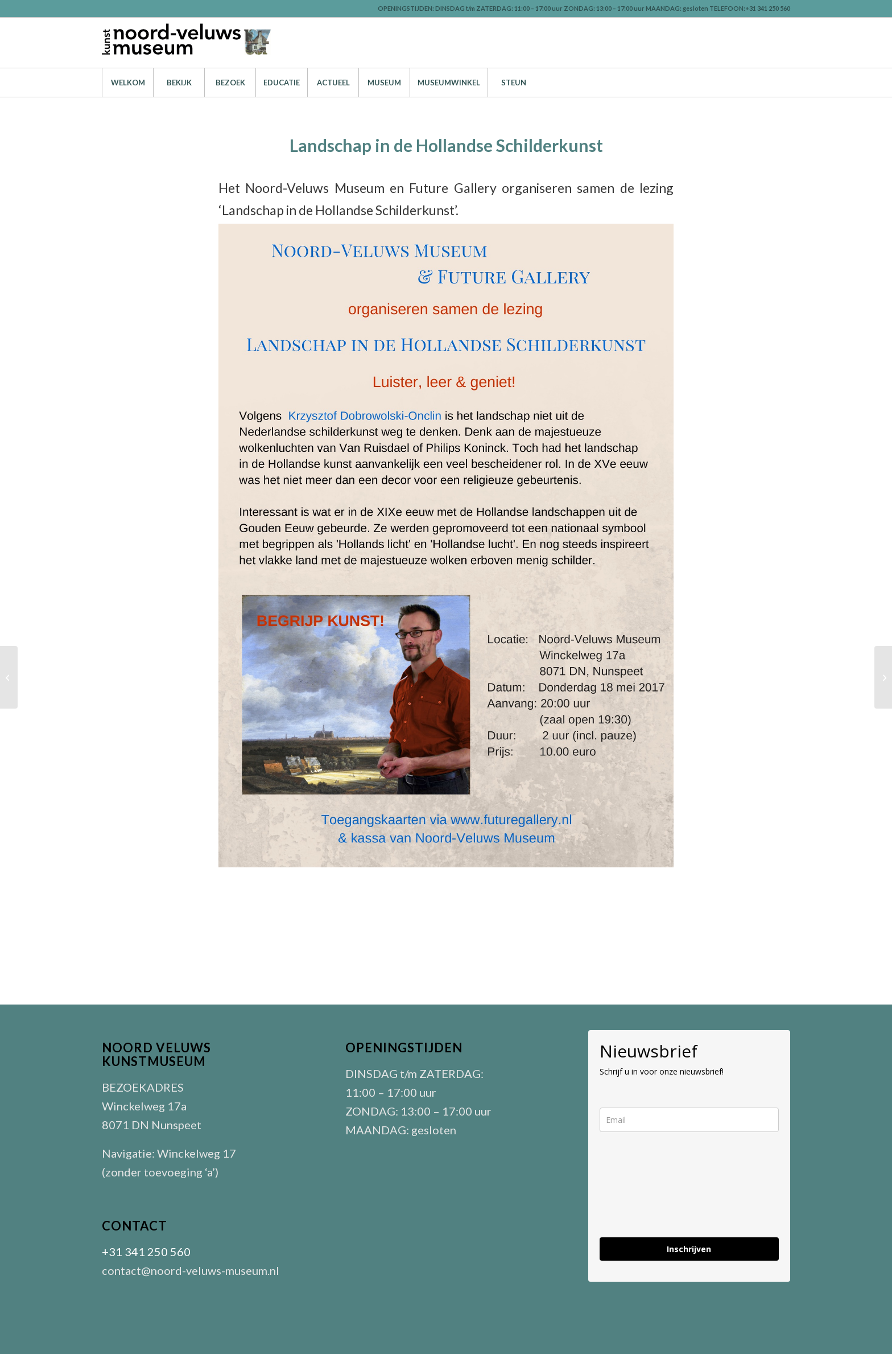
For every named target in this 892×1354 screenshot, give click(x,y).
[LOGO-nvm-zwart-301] (187, 43)
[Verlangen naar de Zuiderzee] (9, 677)
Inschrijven (689, 1249)
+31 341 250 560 (146, 1251)
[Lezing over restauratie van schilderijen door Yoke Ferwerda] (883, 677)
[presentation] (686, 1194)
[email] (689, 1120)
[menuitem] (127, 82)
